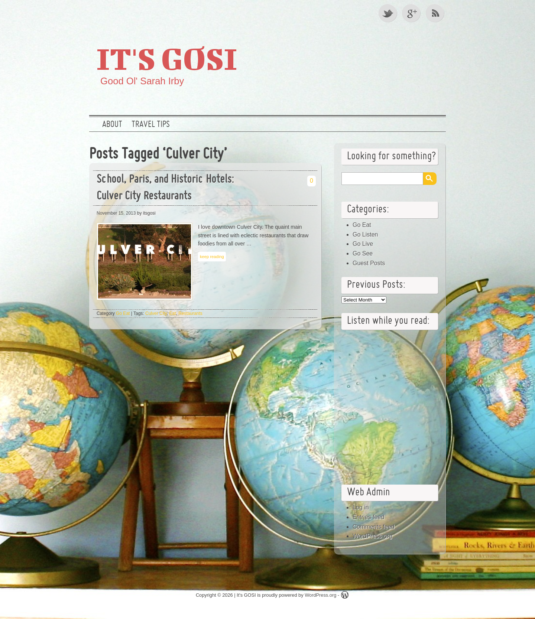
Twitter (388, 13)
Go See (363, 253)
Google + (412, 13)
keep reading (212, 256)
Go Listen (365, 234)
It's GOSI (167, 58)
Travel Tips (151, 125)
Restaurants (190, 313)
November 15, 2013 (116, 213)
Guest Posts (369, 263)
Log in (361, 507)
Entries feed (368, 517)
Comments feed (374, 527)
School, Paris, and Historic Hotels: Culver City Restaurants (165, 188)
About (112, 125)
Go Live (363, 244)
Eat (172, 313)
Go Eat (123, 313)
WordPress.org (372, 536)
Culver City (156, 313)
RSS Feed (436, 13)
